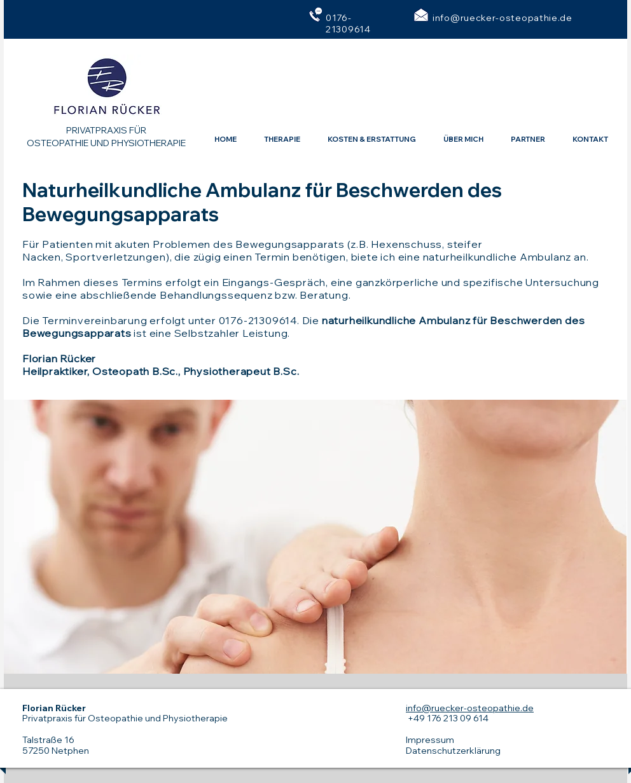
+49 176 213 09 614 (447, 718)
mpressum (431, 740)
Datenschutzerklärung (453, 750)
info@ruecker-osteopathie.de (502, 18)
